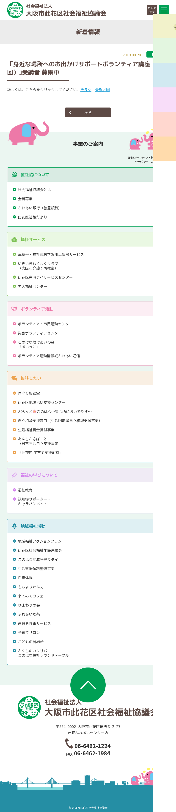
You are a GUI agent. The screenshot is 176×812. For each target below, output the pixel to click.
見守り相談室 (29, 393)
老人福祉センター (32, 286)
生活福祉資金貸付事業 (36, 429)
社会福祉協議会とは (34, 189)
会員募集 (25, 198)
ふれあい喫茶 (29, 614)
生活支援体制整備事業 (36, 568)
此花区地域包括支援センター (42, 402)
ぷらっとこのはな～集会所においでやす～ (55, 411)
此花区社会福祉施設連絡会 (40, 550)
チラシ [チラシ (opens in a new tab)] (85, 89)
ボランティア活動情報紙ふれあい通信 (49, 355)
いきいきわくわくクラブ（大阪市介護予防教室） (38, 265)
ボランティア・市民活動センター (45, 323)
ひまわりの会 (29, 605)
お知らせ (157, 54)
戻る (88, 112)
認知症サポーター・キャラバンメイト (34, 501)
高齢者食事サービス (34, 623)
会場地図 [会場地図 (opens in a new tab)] (102, 89)
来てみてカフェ (31, 596)
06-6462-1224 (92, 746)
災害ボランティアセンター (40, 333)
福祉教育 (25, 490)
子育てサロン (29, 632)
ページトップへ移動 (88, 685)
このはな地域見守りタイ (38, 559)
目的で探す (152, 10)
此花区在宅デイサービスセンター (45, 277)
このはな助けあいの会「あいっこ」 (36, 344)
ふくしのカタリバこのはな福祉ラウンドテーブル (43, 652)
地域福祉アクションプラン (40, 541)
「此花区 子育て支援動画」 (40, 452)
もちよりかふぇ (31, 586)
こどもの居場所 (31, 641)
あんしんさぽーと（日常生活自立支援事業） (40, 441)
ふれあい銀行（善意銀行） (40, 207)
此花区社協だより (32, 217)
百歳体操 (25, 577)
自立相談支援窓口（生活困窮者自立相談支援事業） (60, 420)
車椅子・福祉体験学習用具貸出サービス (51, 254)
